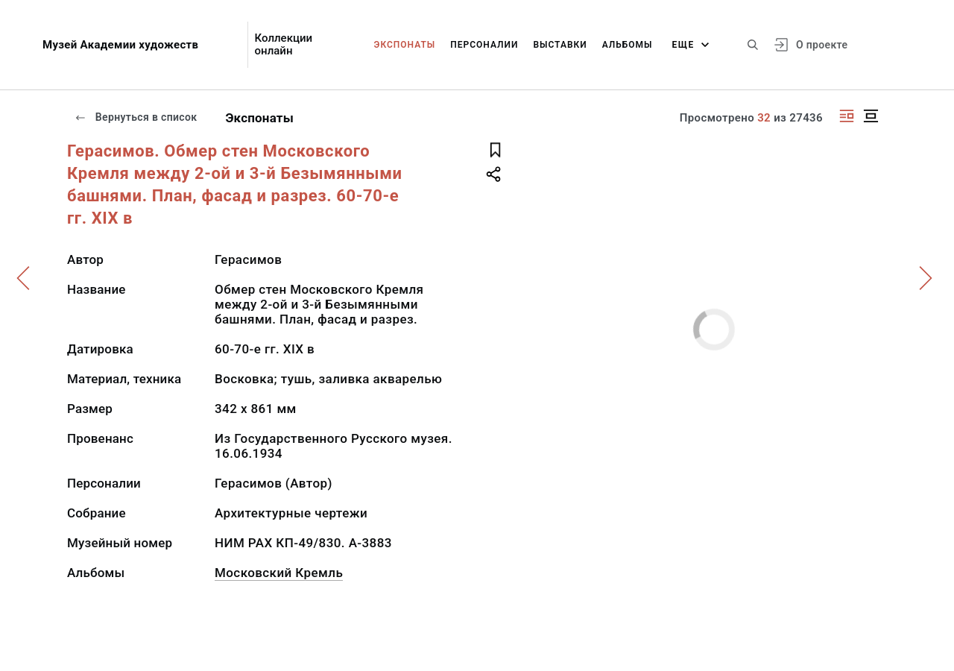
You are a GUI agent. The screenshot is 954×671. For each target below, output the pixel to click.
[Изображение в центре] (870, 116)
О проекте (821, 45)
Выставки (560, 45)
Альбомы (627, 45)
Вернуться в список (136, 117)
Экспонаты (405, 45)
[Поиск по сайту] (752, 44)
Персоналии (484, 45)
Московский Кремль (279, 572)
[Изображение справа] (847, 116)
